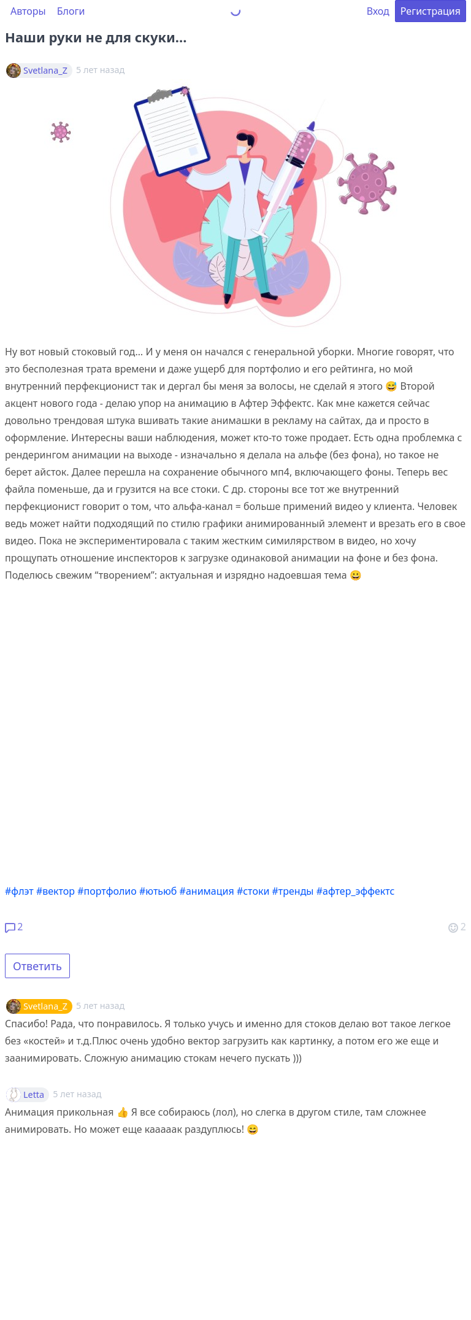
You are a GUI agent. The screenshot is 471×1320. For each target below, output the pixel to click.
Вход (378, 11)
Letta (33, 1095)
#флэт (19, 891)
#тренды (293, 891)
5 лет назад (100, 1005)
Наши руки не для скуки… (96, 37)
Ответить (37, 966)
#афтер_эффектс (355, 891)
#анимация (207, 891)
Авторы (28, 11)
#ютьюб (158, 891)
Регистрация (430, 11)
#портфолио (107, 891)
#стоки (253, 891)
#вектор (55, 891)
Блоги (71, 11)
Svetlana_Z (45, 70)
